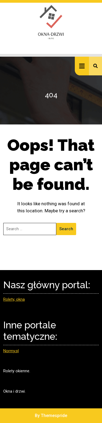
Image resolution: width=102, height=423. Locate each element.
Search (66, 228)
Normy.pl (11, 350)
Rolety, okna (14, 299)
